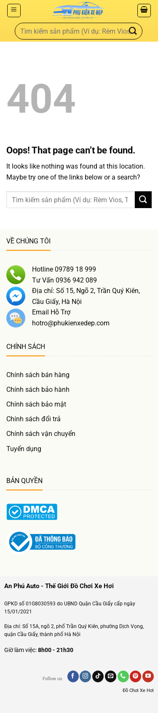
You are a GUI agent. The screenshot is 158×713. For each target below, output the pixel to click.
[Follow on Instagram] (85, 676)
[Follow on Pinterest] (135, 676)
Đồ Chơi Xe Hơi (138, 690)
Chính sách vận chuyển (40, 434)
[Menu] (14, 10)
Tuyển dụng (23, 449)
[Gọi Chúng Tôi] (123, 676)
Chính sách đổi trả (33, 419)
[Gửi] (133, 31)
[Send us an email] (110, 676)
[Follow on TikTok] (98, 676)
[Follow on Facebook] (73, 676)
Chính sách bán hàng (38, 375)
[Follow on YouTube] (148, 676)
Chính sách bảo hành (38, 389)
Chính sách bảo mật (36, 404)
